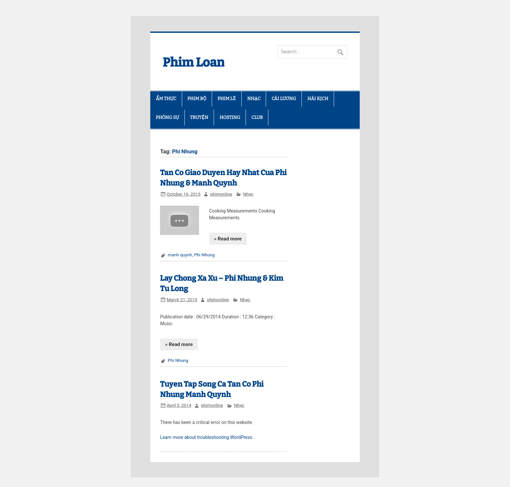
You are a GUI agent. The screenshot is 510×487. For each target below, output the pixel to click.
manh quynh (180, 254)
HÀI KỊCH (317, 98)
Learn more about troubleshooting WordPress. (206, 437)
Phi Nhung (204, 254)
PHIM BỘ (196, 98)
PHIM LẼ (227, 98)
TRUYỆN (199, 117)
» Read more (228, 239)
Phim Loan (193, 62)
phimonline (221, 194)
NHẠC (254, 98)
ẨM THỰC (166, 98)
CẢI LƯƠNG (284, 98)
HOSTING (230, 117)
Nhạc (248, 194)
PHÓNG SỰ (167, 117)
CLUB (257, 117)
